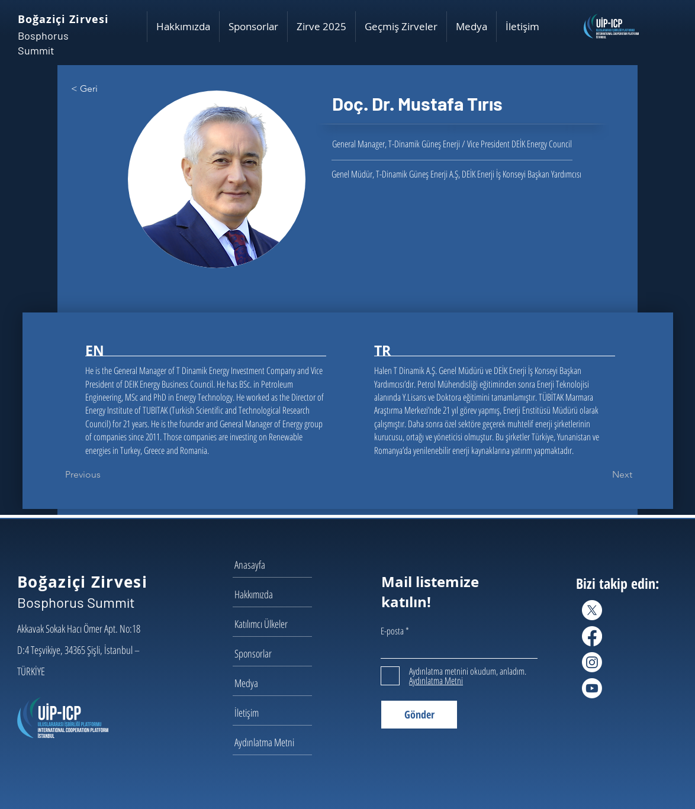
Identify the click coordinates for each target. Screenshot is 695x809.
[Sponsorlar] (276, 653)
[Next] (602, 474)
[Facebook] (592, 636)
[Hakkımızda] (276, 594)
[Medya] (276, 682)
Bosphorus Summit (76, 602)
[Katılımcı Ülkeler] (276, 623)
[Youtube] (592, 688)
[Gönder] (419, 715)
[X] (592, 610)
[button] (183, 26)
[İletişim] (276, 712)
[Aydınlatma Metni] (276, 742)
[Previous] (104, 474)
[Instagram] (592, 662)
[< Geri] (110, 89)
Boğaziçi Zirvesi (63, 19)
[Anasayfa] (276, 564)
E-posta (392, 631)
